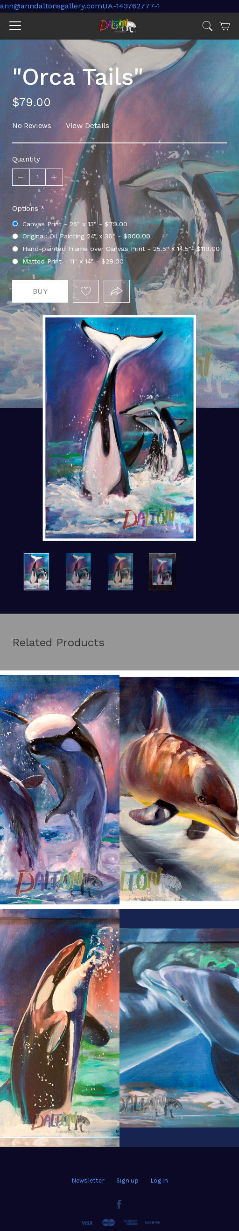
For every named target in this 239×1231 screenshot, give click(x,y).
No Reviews (31, 125)
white (36, 571)
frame (120, 571)
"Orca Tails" (162, 571)
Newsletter (88, 1180)
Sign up (127, 1180)
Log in (159, 1180)
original (78, 571)
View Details (87, 125)
